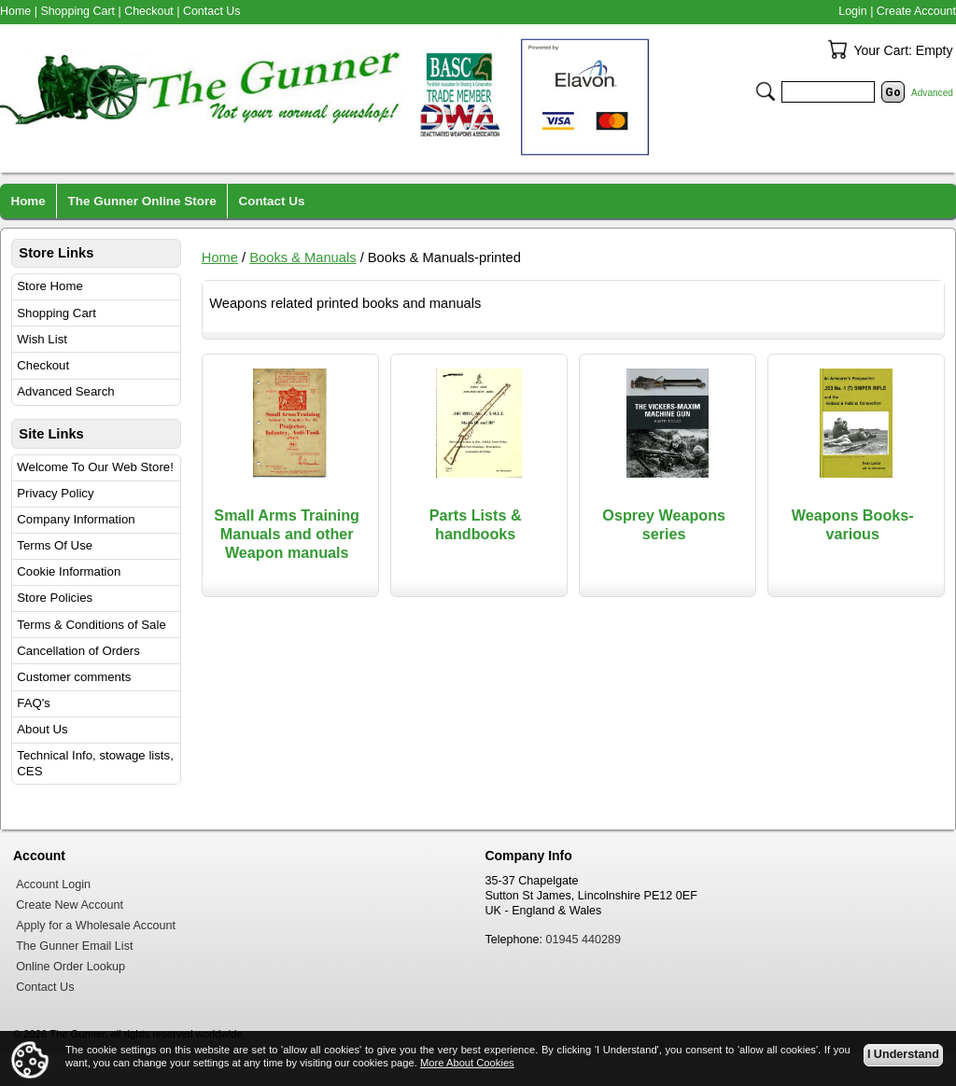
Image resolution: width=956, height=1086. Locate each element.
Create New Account (69, 905)
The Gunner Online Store (142, 201)
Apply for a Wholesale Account (96, 925)
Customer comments (74, 677)
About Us (42, 729)
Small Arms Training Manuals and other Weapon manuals (286, 534)
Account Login (53, 884)
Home (220, 257)
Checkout (43, 365)
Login (852, 11)
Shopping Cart (56, 313)
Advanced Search (65, 391)
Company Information (75, 519)
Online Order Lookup (70, 966)
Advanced (932, 93)
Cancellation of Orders (78, 651)
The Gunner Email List (74, 946)
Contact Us (212, 11)
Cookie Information (68, 571)
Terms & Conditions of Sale (91, 625)
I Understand (903, 1054)
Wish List (42, 339)
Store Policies (54, 598)
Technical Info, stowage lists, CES (95, 763)
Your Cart (837, 49)
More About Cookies (467, 1062)
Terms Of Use (54, 545)
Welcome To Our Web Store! (95, 467)
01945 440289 (584, 939)
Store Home (50, 286)
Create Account (916, 11)
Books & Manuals (302, 257)
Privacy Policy (55, 493)
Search (765, 91)
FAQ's (33, 703)
